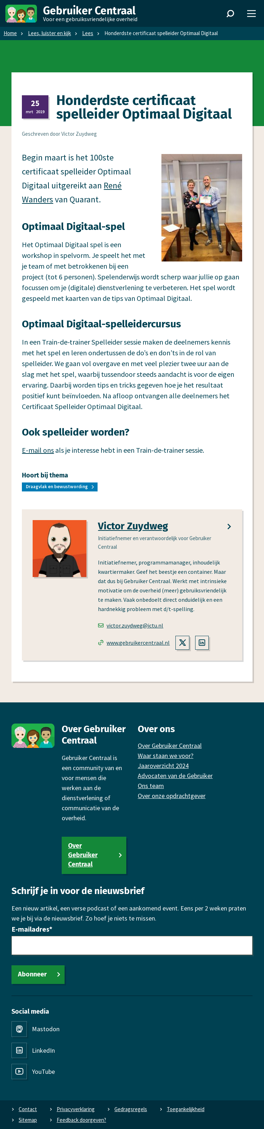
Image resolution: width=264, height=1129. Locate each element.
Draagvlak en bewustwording (57, 487)
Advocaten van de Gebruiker (175, 776)
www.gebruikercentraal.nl (134, 642)
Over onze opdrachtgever (172, 796)
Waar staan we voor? (165, 755)
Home (10, 33)
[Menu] (251, 13)
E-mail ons (38, 450)
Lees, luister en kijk (49, 33)
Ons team (151, 786)
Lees (87, 33)
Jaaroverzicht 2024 (163, 766)
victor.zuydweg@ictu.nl (130, 625)
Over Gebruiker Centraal (83, 855)
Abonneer (32, 974)
